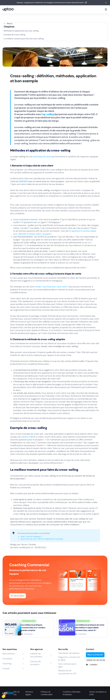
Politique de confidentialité (46, 693)
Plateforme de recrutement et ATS (67, 672)
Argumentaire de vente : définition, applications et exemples (41, 539)
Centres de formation (35, 663)
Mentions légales (29, 693)
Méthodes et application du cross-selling (21, 31)
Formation (7, 658)
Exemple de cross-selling (14, 34)
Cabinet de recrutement (36, 655)
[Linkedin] (96, 664)
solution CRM (27, 436)
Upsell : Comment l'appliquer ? (31, 537)
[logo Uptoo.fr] (8, 9)
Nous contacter (95, 654)
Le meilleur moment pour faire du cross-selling (24, 38)
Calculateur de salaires (68, 653)
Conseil (6, 668)
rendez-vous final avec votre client (51, 286)
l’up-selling (48, 114)
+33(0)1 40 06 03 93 (95, 660)
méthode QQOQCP (19, 181)
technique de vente (42, 156)
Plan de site (17, 693)
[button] (5, 696)
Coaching (7, 663)
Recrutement (9, 653)
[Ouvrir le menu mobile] (105, 9)
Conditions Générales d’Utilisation (71, 693)
